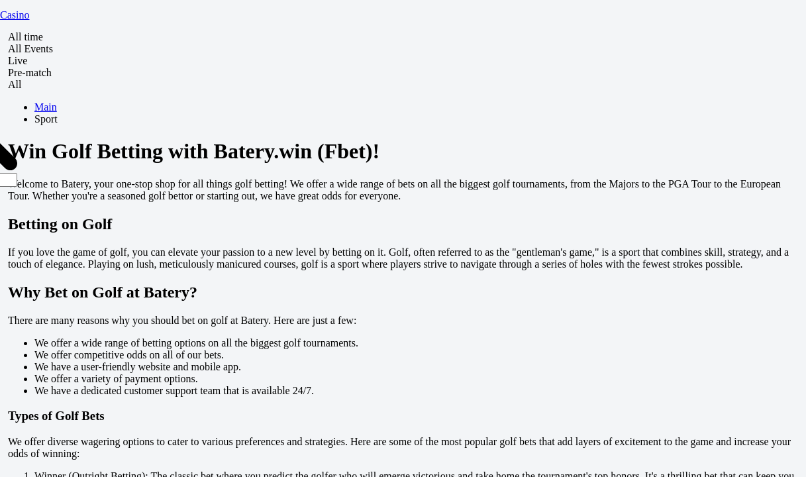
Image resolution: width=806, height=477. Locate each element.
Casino (14, 15)
